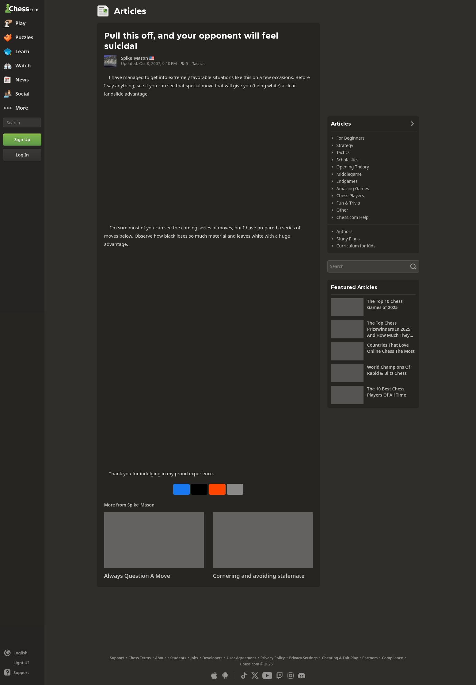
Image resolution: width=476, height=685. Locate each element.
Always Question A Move (137, 575)
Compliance (392, 658)
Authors (344, 231)
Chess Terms (139, 658)
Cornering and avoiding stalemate (259, 575)
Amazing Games (353, 188)
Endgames (347, 181)
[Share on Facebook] (181, 489)
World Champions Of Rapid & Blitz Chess (388, 370)
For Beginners (351, 138)
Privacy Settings (303, 658)
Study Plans (348, 239)
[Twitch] (279, 675)
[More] (22, 108)
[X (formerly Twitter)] (255, 675)
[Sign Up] (22, 140)
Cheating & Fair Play (340, 658)
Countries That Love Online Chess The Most (391, 348)
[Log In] (22, 155)
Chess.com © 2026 (256, 664)
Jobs (194, 658)
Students (178, 658)
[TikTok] (244, 675)
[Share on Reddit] (217, 489)
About (160, 658)
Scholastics (348, 160)
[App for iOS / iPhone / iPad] (214, 675)
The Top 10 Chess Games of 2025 (385, 304)
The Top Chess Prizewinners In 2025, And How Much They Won (389, 329)
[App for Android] (225, 675)
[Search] (22, 122)
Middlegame (349, 174)
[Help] (22, 672)
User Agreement (241, 658)
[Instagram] (290, 675)
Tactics (198, 63)
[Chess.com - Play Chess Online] (22, 9)
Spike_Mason (134, 58)
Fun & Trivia (348, 203)
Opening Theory (353, 167)
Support (117, 658)
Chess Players (350, 195)
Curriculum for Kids (356, 246)
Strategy (345, 145)
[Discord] (301, 675)
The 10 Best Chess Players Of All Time (386, 392)
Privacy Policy (273, 658)
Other (342, 210)
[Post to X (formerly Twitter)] (199, 489)
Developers (212, 658)
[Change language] (22, 653)
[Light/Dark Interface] (22, 663)
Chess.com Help (353, 217)
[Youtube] (267, 675)
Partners (370, 658)
